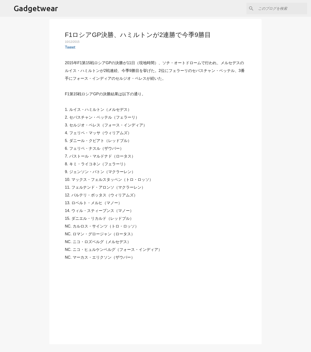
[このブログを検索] (281, 8)
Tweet (70, 47)
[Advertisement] (155, 299)
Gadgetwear (36, 8)
